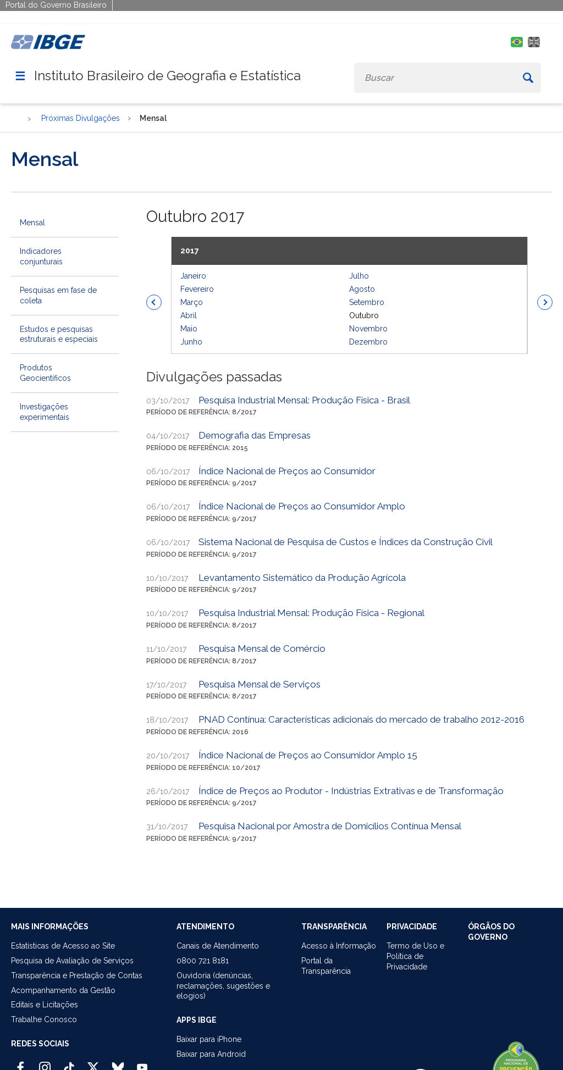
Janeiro (193, 275)
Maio (188, 328)
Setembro (366, 302)
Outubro (364, 315)
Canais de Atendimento (217, 945)
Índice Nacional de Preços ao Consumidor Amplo (301, 506)
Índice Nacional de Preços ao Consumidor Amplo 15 (307, 755)
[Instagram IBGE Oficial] (44, 1062)
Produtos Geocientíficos (45, 372)
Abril (188, 315)
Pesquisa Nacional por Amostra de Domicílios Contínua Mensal (329, 825)
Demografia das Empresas (254, 435)
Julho (359, 275)
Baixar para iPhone (208, 1039)
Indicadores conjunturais (41, 256)
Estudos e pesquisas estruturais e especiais (59, 334)
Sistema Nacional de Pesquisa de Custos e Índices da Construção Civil (345, 541)
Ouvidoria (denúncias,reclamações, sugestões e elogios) (223, 986)
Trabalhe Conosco (44, 1019)
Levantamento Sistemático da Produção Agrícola (302, 577)
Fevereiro (197, 289)
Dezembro (368, 341)
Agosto (362, 289)
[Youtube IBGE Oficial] (142, 1062)
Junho (191, 341)
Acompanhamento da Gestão (63, 990)
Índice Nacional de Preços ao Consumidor (287, 470)
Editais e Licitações (44, 1004)
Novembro (368, 328)
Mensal (32, 222)
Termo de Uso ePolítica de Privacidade (415, 956)
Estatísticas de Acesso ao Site (63, 945)
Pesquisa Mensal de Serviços (259, 684)
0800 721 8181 (202, 960)
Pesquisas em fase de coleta (58, 295)
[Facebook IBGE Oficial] (20, 1062)
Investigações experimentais (44, 412)
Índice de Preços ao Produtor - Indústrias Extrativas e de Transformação (351, 790)
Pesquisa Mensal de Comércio (261, 648)
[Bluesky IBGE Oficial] (118, 1062)
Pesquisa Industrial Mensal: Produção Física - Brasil (304, 400)
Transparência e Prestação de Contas (76, 975)
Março (191, 302)
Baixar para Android (211, 1054)
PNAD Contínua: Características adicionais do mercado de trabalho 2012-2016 (361, 719)
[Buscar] (528, 78)
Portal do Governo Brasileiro (56, 5)
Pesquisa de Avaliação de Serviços (72, 960)
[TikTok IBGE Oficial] (69, 1062)
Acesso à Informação (338, 945)
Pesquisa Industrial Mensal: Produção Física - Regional (311, 612)
